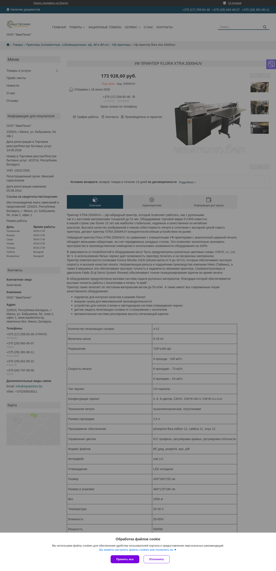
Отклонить (156, 559)
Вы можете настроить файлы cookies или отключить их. (136, 549)
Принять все (125, 559)
